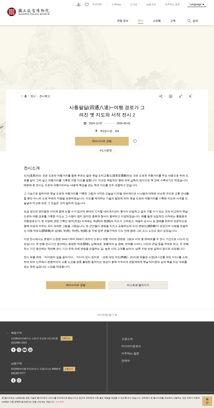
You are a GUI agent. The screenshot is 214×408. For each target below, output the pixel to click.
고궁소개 (127, 338)
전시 (33, 96)
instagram (19, 350)
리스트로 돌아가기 (138, 285)
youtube (24, 350)
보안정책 (59, 402)
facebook (13, 350)
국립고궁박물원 (28, 11)
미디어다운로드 (131, 346)
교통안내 (66, 338)
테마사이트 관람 (102, 141)
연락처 (125, 360)
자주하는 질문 (130, 353)
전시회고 (44, 96)
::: (73, 4)
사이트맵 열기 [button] (105, 314)
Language (196, 4)
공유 (160, 96)
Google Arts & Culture (30, 350)
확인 (207, 401)
